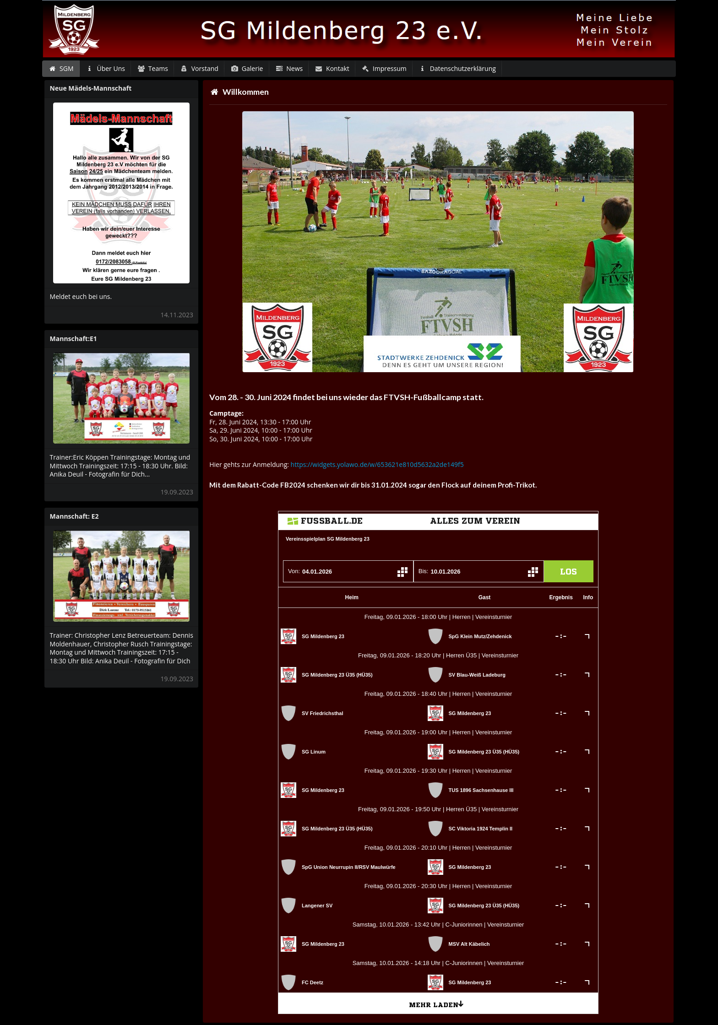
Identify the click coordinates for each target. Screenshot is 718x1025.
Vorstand (199, 68)
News (289, 68)
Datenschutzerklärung (457, 68)
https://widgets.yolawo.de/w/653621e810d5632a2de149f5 (377, 464)
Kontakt (332, 68)
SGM (61, 68)
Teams (152, 68)
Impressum (383, 68)
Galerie (246, 68)
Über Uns (105, 68)
